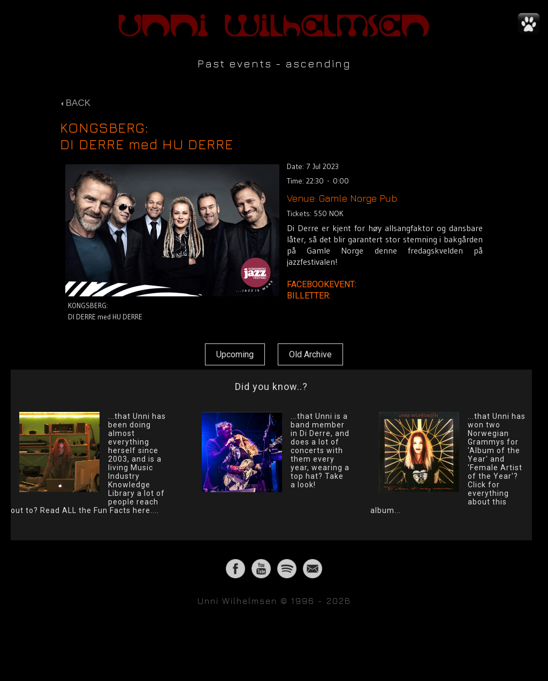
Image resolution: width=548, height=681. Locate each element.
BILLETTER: (310, 295)
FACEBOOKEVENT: (323, 284)
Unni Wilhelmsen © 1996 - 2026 (274, 601)
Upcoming (235, 354)
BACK (75, 103)
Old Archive (310, 354)
